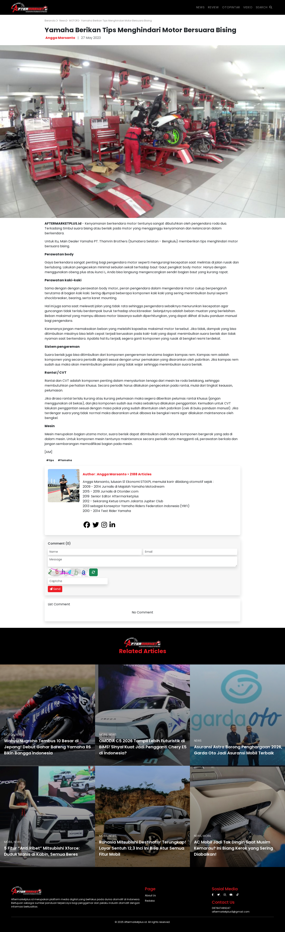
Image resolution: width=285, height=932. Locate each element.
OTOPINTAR (231, 7)
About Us (150, 895)
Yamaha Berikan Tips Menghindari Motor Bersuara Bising (116, 20)
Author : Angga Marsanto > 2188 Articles (117, 474)
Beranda (51, 20)
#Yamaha (65, 460)
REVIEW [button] (213, 7)
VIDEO (248, 7)
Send (55, 589)
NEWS (200, 7)
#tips (50, 460)
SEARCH (264, 7)
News (63, 20)
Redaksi (150, 900)
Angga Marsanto (60, 37)
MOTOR (74, 20)
